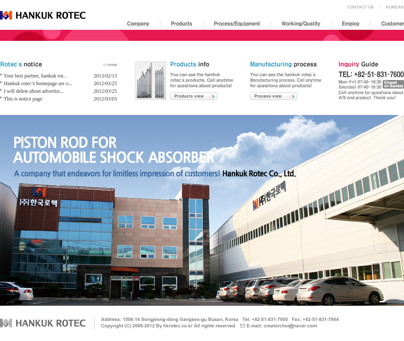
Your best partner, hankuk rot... (35, 76)
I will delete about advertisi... (33, 91)
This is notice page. (23, 99)
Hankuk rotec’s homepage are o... (38, 83)
